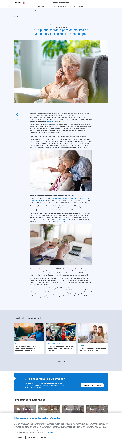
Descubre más (61, 361)
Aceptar (19, 437)
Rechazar (44, 437)
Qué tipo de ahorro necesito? (92, 385)
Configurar (82, 431)
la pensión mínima (62, 219)
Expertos (81, 6)
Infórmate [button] (51, 6)
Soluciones (73, 6)
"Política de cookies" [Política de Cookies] (48, 432)
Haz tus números (63, 6)
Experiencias (42, 6)
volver (17, 16)
